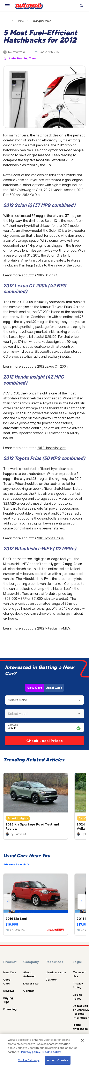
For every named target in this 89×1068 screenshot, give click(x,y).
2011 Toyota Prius (50, 538)
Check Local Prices (44, 740)
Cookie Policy (78, 996)
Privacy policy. (31, 1052)
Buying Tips (8, 1000)
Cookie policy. (51, 1052)
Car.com (51, 979)
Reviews (9, 991)
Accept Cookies (57, 1060)
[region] (44, 1051)
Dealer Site (30, 983)
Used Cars (54, 688)
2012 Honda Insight (51, 448)
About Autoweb (29, 974)
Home (20, 21)
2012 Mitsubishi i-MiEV (53, 628)
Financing (10, 1009)
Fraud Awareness (80, 1027)
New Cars (34, 688)
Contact (28, 991)
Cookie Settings (28, 1060)
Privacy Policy (78, 985)
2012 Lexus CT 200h (52, 366)
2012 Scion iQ (47, 275)
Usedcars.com (56, 972)
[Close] (82, 1040)
